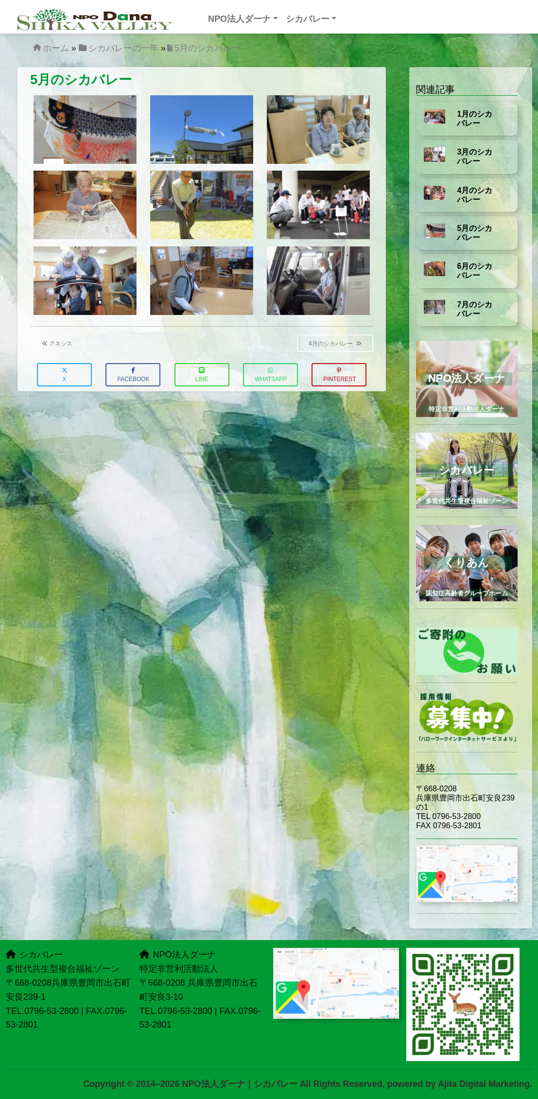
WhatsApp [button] (271, 375)
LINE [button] (201, 375)
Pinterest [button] (339, 375)
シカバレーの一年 (123, 48)
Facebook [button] (133, 375)
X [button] (65, 375)
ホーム (56, 48)
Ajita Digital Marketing (484, 1084)
